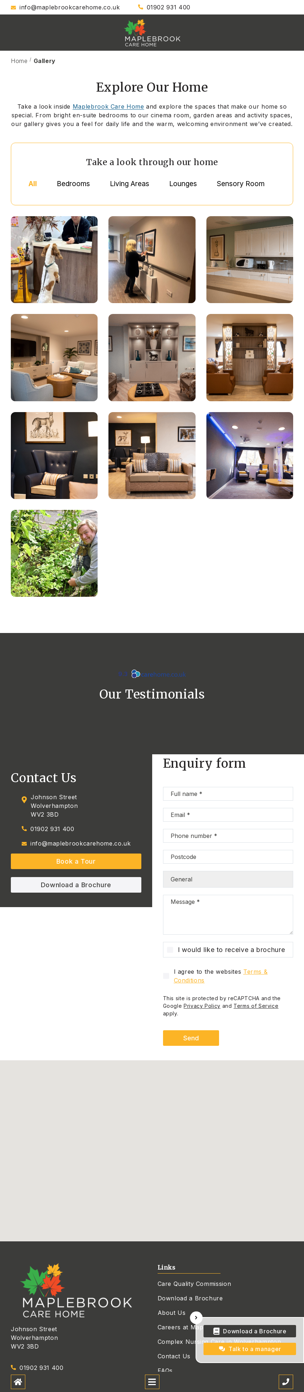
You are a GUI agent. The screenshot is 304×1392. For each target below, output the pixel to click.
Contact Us (174, 1356)
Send (191, 1038)
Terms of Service (256, 1006)
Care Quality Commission (194, 1283)
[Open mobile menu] (152, 1382)
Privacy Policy (202, 1006)
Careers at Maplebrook (192, 1327)
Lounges (183, 183)
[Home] (18, 1382)
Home (19, 60)
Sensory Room (241, 183)
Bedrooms (73, 183)
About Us (172, 1312)
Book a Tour (76, 861)
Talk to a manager (254, 1349)
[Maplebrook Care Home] (152, 32)
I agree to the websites (221, 976)
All (33, 183)
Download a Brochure (76, 885)
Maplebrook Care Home (108, 106)
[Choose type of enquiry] (228, 879)
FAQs (165, 1370)
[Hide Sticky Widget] (196, 1318)
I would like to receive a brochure (231, 949)
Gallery (45, 60)
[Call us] (286, 1382)
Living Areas (129, 183)
